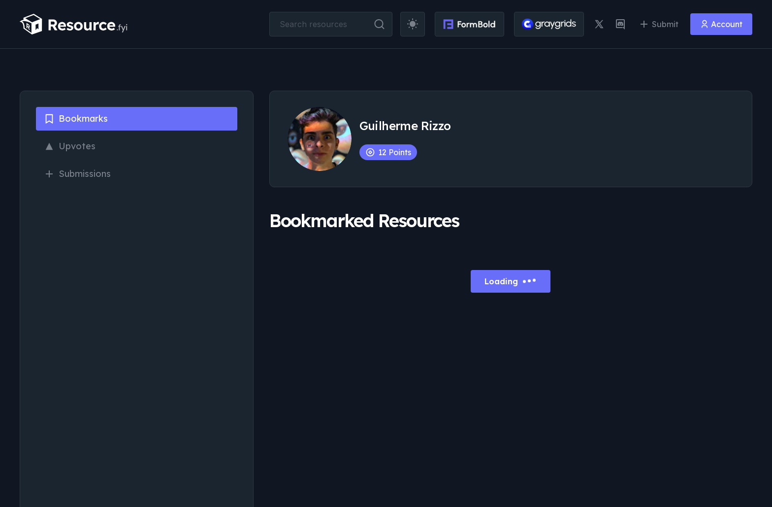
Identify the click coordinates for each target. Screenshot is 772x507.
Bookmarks (76, 118)
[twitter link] (599, 24)
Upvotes (70, 146)
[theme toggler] (412, 24)
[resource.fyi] (74, 24)
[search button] (379, 24)
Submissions (77, 173)
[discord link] (620, 24)
